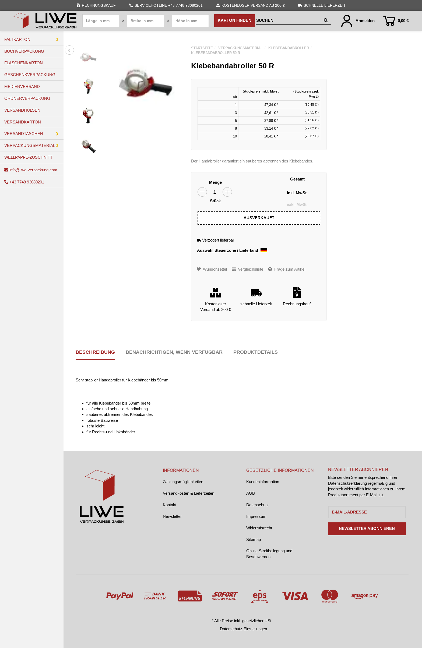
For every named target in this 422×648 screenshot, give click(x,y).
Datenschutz (257, 504)
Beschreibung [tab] (95, 352)
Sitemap (253, 539)
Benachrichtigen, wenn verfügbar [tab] (174, 352)
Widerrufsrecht (259, 528)
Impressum (256, 516)
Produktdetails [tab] (255, 352)
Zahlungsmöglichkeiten (183, 481)
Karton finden (234, 20)
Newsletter (172, 516)
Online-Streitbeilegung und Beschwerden (269, 553)
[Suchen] (289, 20)
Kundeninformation (262, 481)
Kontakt (169, 504)
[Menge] (214, 192)
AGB (250, 493)
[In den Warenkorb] (259, 218)
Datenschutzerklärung (347, 483)
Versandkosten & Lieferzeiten (188, 493)
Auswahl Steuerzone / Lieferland (232, 250)
